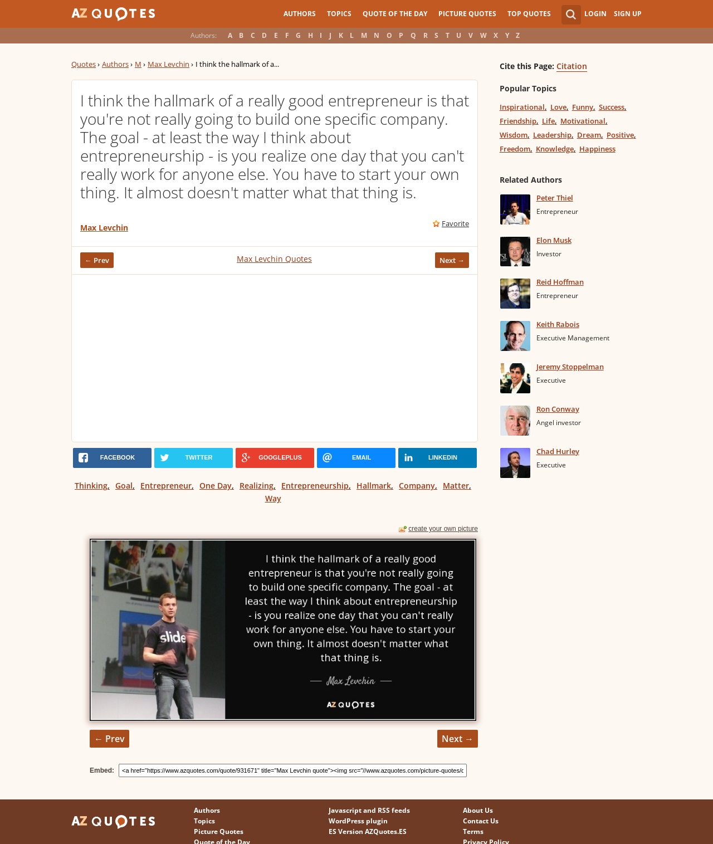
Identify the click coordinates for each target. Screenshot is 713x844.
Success (611, 107)
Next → (452, 260)
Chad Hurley (557, 451)
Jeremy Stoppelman (570, 367)
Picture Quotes (467, 13)
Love (558, 107)
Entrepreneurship (315, 485)
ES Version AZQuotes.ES (368, 831)
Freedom (515, 149)
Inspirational (522, 107)
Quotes (83, 64)
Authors (300, 13)
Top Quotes (529, 13)
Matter (456, 485)
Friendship (518, 121)
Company (417, 485)
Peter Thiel (554, 198)
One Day (215, 485)
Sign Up (628, 13)
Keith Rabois (557, 324)
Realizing (257, 485)
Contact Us (481, 821)
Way (273, 498)
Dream (589, 135)
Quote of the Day (395, 13)
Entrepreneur (166, 485)
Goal (124, 485)
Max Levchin (168, 64)
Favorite (455, 223)
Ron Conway (557, 409)
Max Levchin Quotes (274, 258)
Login (595, 13)
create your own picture (443, 529)
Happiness (597, 149)
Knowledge (555, 149)
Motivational (582, 121)
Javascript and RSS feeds (369, 810)
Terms (473, 831)
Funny (582, 107)
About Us (478, 810)
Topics (339, 13)
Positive (620, 135)
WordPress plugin (358, 821)
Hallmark (373, 485)
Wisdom (514, 135)
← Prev (97, 260)
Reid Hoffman (560, 282)
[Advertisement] (274, 358)
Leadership (552, 135)
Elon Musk (554, 240)
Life (548, 121)
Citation (571, 66)
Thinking (91, 485)
